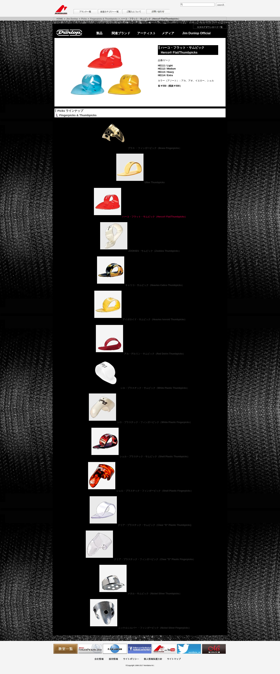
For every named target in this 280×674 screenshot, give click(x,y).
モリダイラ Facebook (140, 649)
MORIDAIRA (60, 9)
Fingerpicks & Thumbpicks (104, 19)
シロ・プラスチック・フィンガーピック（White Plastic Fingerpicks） (140, 422)
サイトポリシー (131, 659)
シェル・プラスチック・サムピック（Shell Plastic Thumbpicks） (140, 456)
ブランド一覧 (85, 11)
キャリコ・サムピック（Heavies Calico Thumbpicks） (140, 285)
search (221, 5)
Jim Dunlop (72, 19)
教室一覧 (65, 649)
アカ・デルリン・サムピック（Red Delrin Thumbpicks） (140, 353)
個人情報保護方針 (153, 659)
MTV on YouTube (164, 649)
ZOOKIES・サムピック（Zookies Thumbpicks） (140, 251)
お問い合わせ (158, 11)
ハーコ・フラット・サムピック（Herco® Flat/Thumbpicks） (140, 216)
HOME (60, 19)
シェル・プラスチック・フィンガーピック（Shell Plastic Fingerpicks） (140, 490)
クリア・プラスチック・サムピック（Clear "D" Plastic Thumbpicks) (140, 525)
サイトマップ (174, 659)
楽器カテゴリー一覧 (109, 11)
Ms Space (214, 649)
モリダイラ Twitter (189, 649)
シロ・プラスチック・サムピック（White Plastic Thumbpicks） (140, 388)
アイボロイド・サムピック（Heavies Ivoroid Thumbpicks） (140, 319)
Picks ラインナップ (70, 110)
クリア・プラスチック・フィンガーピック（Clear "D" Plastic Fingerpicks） (140, 559)
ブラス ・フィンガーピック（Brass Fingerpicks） (140, 148)
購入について (133, 11)
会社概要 (99, 659)
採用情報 (113, 659)
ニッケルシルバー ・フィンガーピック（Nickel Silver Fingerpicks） (140, 627)
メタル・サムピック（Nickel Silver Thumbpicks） (139, 593)
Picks (84, 19)
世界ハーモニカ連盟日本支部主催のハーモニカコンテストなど (115, 649)
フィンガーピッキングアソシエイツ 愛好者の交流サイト (90, 649)
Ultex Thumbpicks (139, 182)
